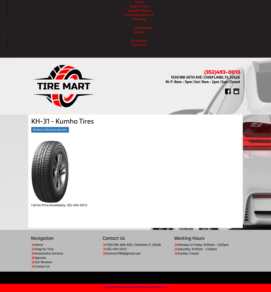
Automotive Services (139, 15)
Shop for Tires (139, 6)
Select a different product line (50, 129)
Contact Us (139, 45)
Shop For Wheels (139, 10)
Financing (139, 19)
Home (139, 2)
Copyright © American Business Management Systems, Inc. (135, 287)
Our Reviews (139, 40)
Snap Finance (143, 27)
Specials (139, 32)
